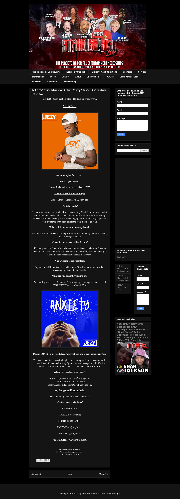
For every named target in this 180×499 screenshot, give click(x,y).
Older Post (103, 474)
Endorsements (94, 77)
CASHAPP (121, 257)
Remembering (69, 82)
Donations (52, 82)
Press (53, 77)
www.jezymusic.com (77, 440)
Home (70, 474)
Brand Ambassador (129, 77)
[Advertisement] (133, 201)
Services (142, 72)
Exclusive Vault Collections (104, 72)
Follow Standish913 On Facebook (123, 278)
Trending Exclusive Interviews (46, 72)
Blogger (116, 494)
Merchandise (38, 77)
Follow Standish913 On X (122, 287)
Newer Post (36, 474)
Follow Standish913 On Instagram (123, 268)
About (78, 77)
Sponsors (127, 72)
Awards (110, 77)
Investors (36, 82)
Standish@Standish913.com (69, 454)
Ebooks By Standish (75, 72)
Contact (65, 77)
